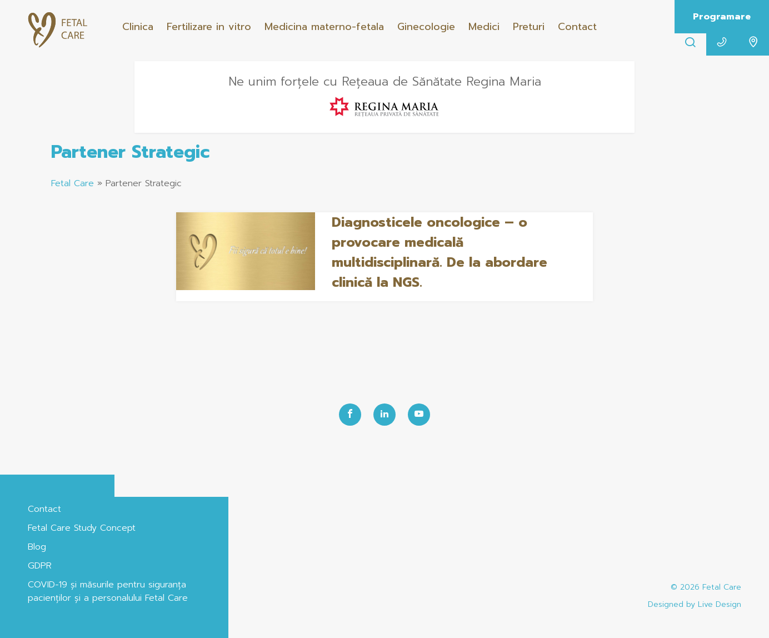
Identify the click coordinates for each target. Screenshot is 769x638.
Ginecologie (426, 26)
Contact (577, 26)
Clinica (137, 26)
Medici (484, 26)
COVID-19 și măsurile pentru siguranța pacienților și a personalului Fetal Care (108, 591)
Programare (722, 16)
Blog (37, 547)
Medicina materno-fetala (324, 26)
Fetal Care (72, 183)
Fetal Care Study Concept (82, 528)
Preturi (529, 26)
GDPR (40, 565)
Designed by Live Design (694, 604)
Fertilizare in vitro (209, 26)
